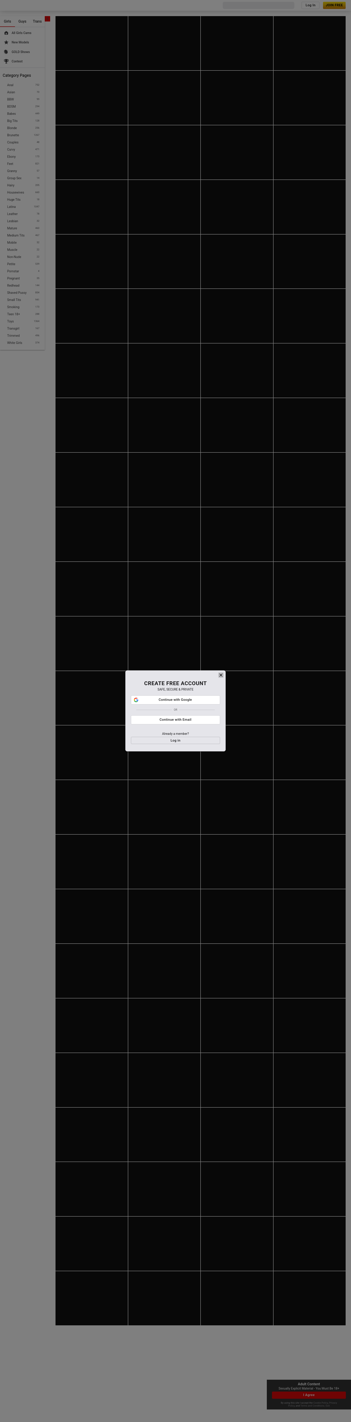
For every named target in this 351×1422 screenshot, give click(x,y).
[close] (221, 696)
